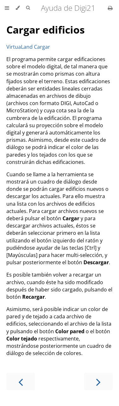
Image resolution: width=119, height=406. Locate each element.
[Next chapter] (98, 381)
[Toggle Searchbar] (28, 8)
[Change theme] (17, 8)
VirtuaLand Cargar (28, 46)
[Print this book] (110, 7)
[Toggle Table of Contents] (7, 8)
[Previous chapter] (20, 381)
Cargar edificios (45, 29)
